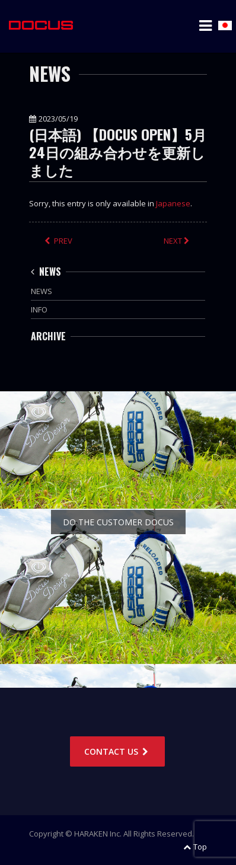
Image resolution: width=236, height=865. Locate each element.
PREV (58, 240)
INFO (39, 309)
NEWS (46, 271)
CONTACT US (117, 751)
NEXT (178, 240)
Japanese (173, 203)
